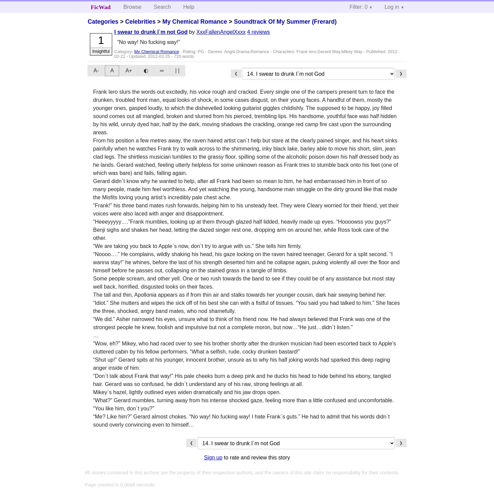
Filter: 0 (359, 7)
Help (188, 7)
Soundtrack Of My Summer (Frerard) (285, 21)
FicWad (101, 7)
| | (177, 70)
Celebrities (140, 21)
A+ (128, 70)
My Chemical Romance (194, 21)
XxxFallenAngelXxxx (221, 32)
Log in (392, 7)
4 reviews (258, 32)
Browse (132, 7)
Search (162, 7)
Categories (103, 21)
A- (96, 70)
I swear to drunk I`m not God (151, 32)
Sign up (213, 457)
